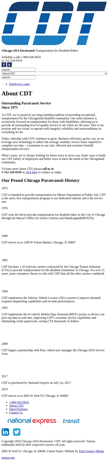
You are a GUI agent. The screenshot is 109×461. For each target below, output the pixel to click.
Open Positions (18, 409)
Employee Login (19, 84)
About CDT (16, 405)
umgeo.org (8, 457)
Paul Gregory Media (91, 451)
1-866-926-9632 (19, 402)
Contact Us (16, 412)
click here (31, 172)
